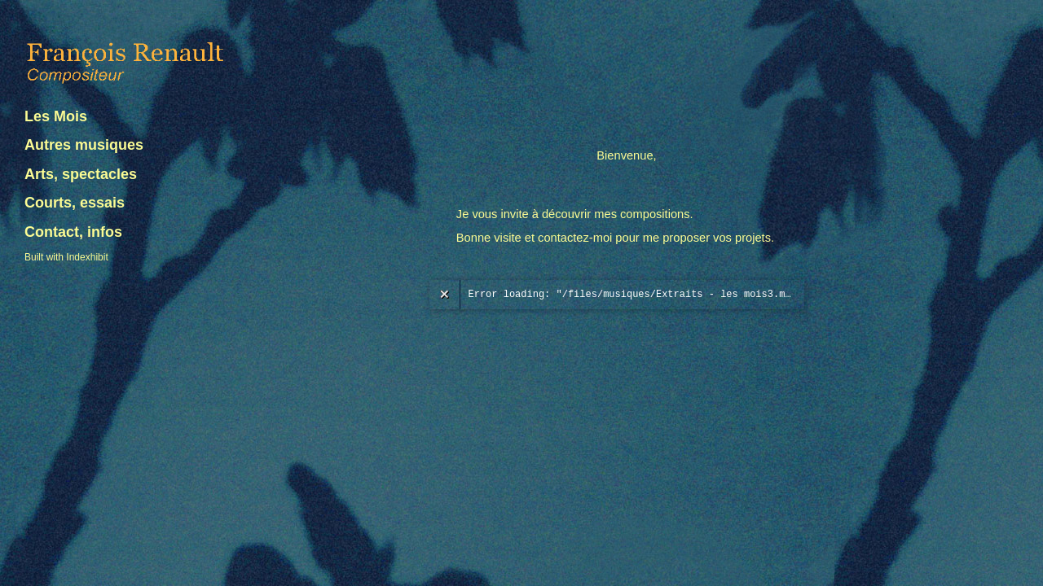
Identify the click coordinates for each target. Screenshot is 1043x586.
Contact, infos (73, 232)
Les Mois (55, 116)
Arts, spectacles (80, 174)
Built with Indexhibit (66, 257)
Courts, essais (74, 203)
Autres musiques (83, 145)
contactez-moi (575, 237)
